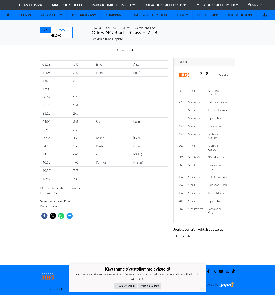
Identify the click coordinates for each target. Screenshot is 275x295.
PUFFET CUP (207, 15)
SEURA (25, 15)
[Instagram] (226, 271)
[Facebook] (207, 271)
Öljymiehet (51, 15)
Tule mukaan (83, 15)
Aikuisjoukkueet (67, 5)
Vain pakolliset (150, 285)
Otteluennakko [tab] (125, 50)
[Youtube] (219, 271)
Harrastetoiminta (150, 15)
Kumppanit (114, 15)
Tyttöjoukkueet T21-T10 (216, 5)
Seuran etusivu (29, 5)
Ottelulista (184, 253)
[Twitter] (213, 271)
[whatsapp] (61, 216)
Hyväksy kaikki (125, 285)
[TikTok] (232, 271)
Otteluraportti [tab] (150, 50)
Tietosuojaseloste (52, 289)
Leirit (182, 15)
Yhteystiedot (239, 15)
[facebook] (44, 216)
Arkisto (255, 5)
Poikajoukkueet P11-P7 (164, 5)
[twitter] (53, 216)
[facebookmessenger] (69, 216)
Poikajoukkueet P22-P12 (113, 5)
